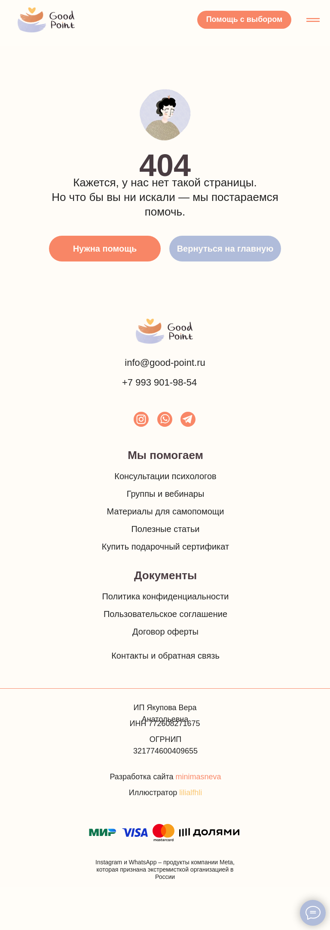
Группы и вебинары (166, 493)
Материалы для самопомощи (165, 511)
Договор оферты (165, 631)
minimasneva (198, 776)
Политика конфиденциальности (165, 596)
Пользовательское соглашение (165, 614)
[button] (244, 20)
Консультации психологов (165, 476)
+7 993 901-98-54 (159, 382)
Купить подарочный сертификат (165, 546)
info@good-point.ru (165, 362)
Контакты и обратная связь (165, 655)
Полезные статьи (165, 529)
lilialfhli (190, 792)
